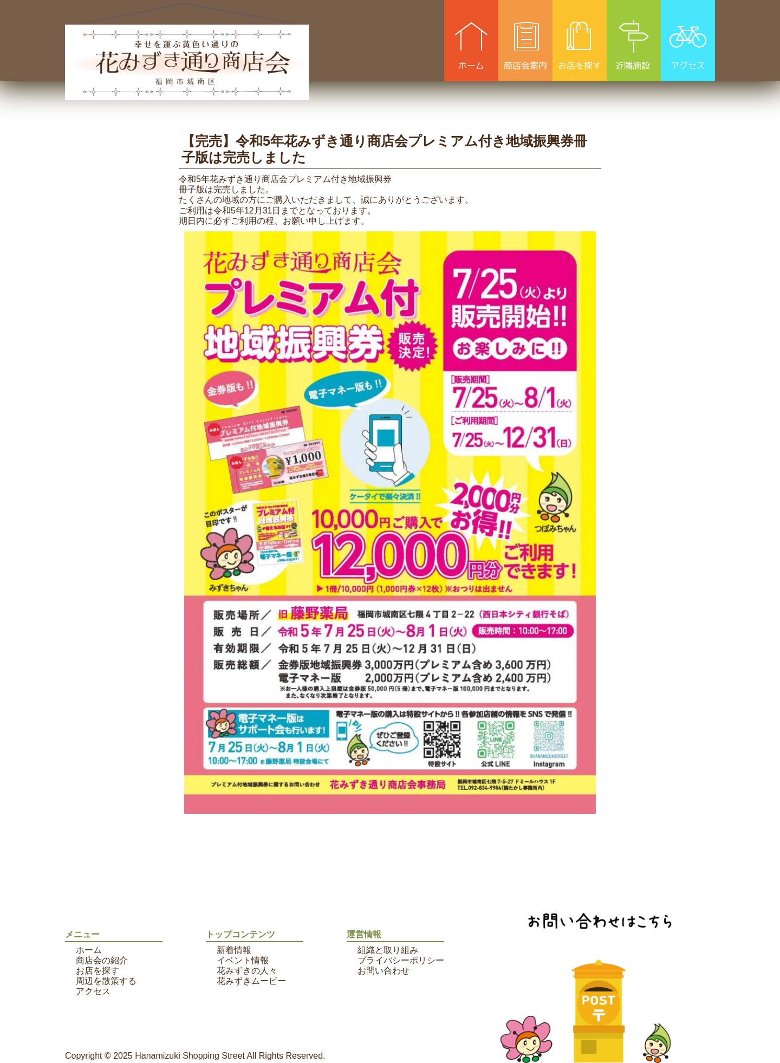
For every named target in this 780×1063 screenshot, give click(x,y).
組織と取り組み (388, 950)
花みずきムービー (251, 981)
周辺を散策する (106, 981)
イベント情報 (243, 960)
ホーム (89, 950)
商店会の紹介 (102, 960)
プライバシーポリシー (401, 960)
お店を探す (97, 970)
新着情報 (234, 950)
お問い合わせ (384, 970)
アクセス (93, 991)
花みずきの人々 (247, 970)
